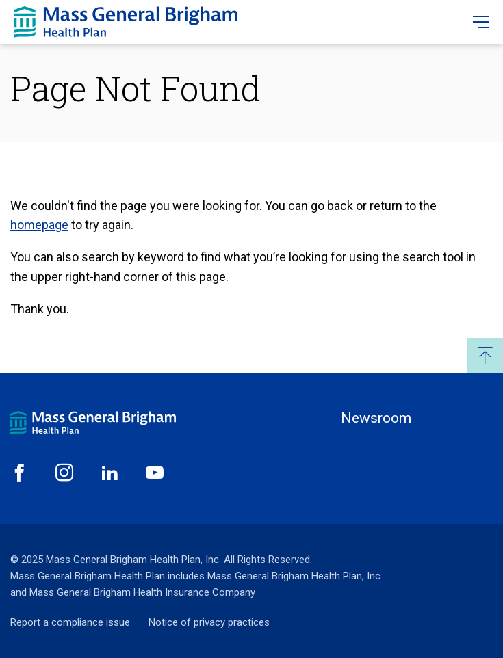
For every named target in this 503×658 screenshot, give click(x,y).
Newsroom (376, 418)
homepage (39, 225)
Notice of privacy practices (209, 622)
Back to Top (485, 355)
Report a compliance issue (70, 622)
